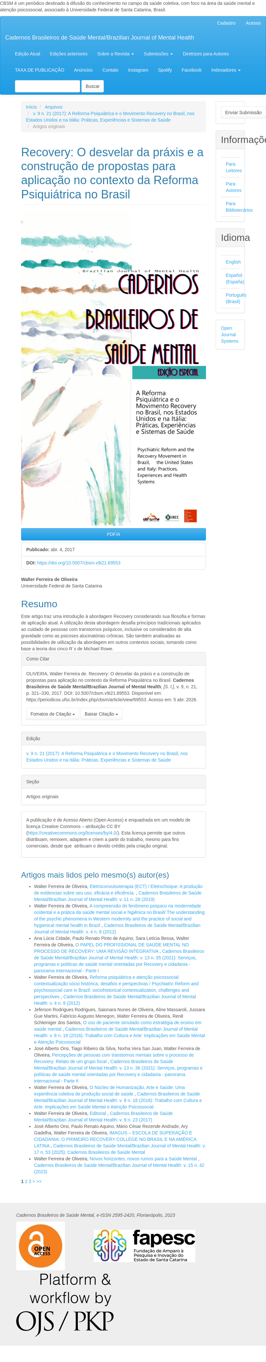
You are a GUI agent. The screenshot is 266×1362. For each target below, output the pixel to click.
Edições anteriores (69, 53)
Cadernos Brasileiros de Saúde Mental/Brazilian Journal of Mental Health (99, 37)
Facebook (191, 70)
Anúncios (83, 70)
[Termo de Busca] (47, 86)
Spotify (165, 70)
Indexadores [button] (226, 70)
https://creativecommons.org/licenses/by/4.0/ (72, 832)
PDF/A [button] (113, 534)
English (233, 262)
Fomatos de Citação (52, 714)
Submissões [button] (158, 53)
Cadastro (226, 23)
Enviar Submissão (243, 112)
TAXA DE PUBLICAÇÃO (39, 70)
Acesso (253, 23)
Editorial (98, 1113)
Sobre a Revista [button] (115, 53)
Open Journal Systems (229, 335)
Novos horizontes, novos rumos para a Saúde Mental (144, 1158)
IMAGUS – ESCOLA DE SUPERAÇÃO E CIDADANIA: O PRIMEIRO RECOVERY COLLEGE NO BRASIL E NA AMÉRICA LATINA (115, 1139)
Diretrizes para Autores (206, 53)
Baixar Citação (101, 714)
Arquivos (53, 107)
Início (31, 107)
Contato (110, 70)
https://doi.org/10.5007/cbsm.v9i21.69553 (78, 562)
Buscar (93, 86)
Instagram (138, 70)
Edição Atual (27, 53)
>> (39, 1181)
